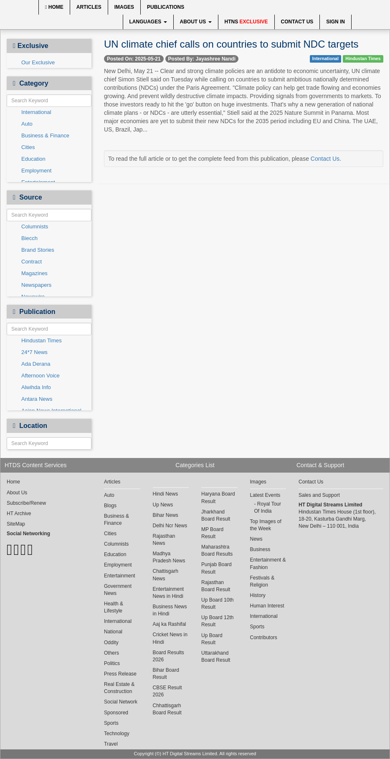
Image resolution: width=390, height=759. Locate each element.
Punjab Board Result (216, 568)
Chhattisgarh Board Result (167, 709)
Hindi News (165, 494)
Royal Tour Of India (267, 507)
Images (124, 7)
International (36, 112)
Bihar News (165, 515)
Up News (163, 505)
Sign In (335, 22)
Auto (27, 124)
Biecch (29, 238)
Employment (36, 170)
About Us (196, 22)
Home (54, 7)
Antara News (36, 399)
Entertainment (119, 576)
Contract (31, 261)
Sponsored (116, 713)
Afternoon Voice (40, 375)
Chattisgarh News (165, 574)
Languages (148, 22)
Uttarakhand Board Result (215, 656)
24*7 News (34, 352)
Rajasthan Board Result (215, 585)
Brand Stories (37, 250)
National (113, 632)
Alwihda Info (36, 387)
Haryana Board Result (218, 497)
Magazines (34, 273)
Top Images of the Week (265, 525)
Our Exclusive (38, 62)
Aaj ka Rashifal (169, 624)
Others (111, 653)
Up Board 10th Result (217, 603)
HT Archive (19, 513)
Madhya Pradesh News (169, 557)
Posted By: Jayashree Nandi (202, 59)
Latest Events (265, 495)
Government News (118, 589)
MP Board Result (212, 532)
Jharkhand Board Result (215, 515)
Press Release (120, 674)
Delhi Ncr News (170, 526)
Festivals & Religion (262, 581)
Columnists (34, 226)
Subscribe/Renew (26, 503)
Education (33, 159)
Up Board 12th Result (217, 621)
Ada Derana (35, 364)
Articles (88, 7)
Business (260, 549)
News (256, 539)
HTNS (246, 22)
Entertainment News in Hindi (168, 592)
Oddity (111, 642)
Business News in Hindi (170, 610)
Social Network (120, 702)
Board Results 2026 (168, 656)
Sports (111, 723)
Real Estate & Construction (119, 687)
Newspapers (36, 285)
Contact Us (297, 22)
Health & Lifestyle (113, 607)
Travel (111, 744)
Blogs (110, 506)
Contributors (263, 637)
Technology (116, 733)
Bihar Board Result (166, 673)
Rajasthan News (164, 539)
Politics (112, 663)
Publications (165, 7)
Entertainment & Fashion (268, 563)
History (258, 595)
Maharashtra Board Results (217, 550)
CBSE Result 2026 (167, 691)
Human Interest (267, 606)
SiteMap (16, 524)
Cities (28, 147)
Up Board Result (212, 638)
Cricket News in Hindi (170, 638)
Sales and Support (319, 495)
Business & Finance (45, 135)
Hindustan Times (41, 340)
